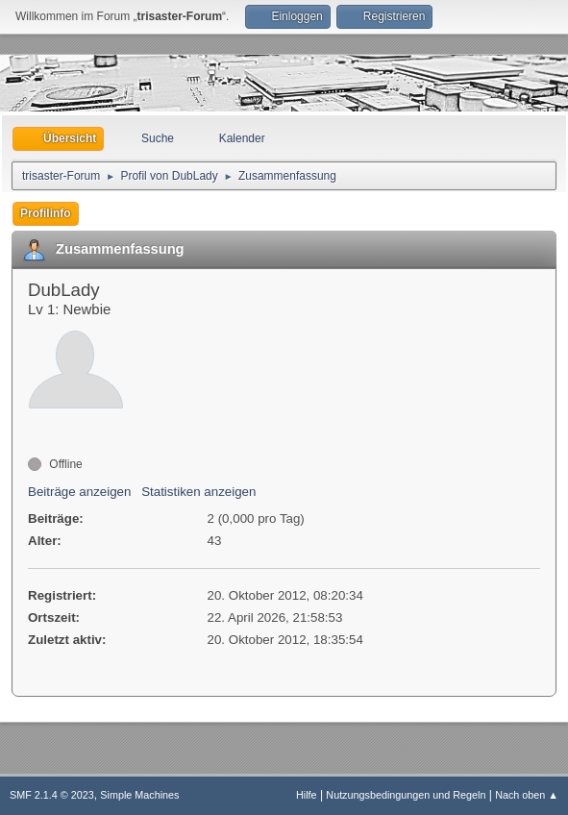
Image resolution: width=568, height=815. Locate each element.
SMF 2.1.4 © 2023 (52, 795)
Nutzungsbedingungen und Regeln (405, 795)
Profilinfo (45, 213)
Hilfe (306, 795)
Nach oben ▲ (526, 795)
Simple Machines (139, 795)
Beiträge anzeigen (79, 491)
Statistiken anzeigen (198, 491)
